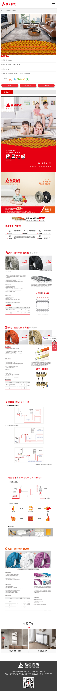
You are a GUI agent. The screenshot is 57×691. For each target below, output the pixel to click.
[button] (53, 638)
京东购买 (28, 85)
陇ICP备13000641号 (38, 671)
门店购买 (10, 85)
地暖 (14, 10)
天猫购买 (46, 85)
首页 (2, 10)
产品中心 (8, 10)
